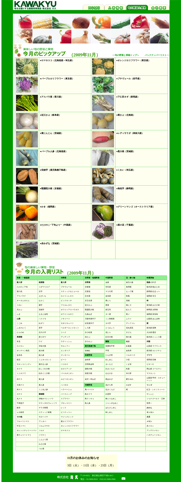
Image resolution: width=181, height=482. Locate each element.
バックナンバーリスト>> (157, 55)
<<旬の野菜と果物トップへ (126, 55)
